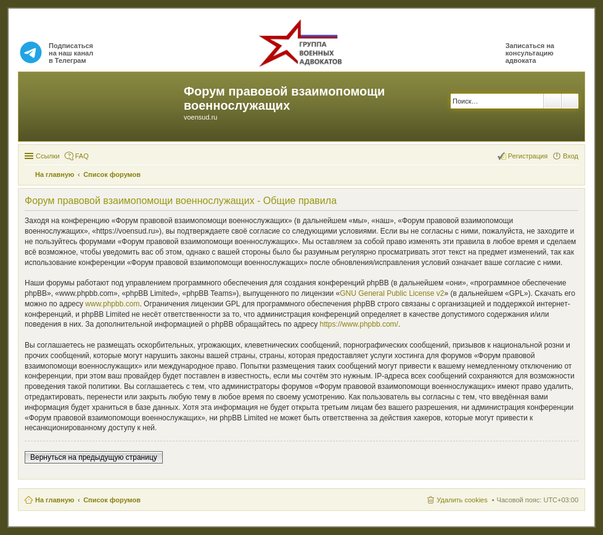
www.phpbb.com (112, 304)
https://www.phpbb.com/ (359, 324)
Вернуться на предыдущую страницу (93, 457)
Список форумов (112, 500)
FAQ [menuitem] (82, 156)
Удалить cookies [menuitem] (462, 500)
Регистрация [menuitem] (528, 156)
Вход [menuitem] (570, 156)
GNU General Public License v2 (392, 293)
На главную (54, 500)
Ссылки (48, 156)
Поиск (552, 101)
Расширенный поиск (570, 101)
